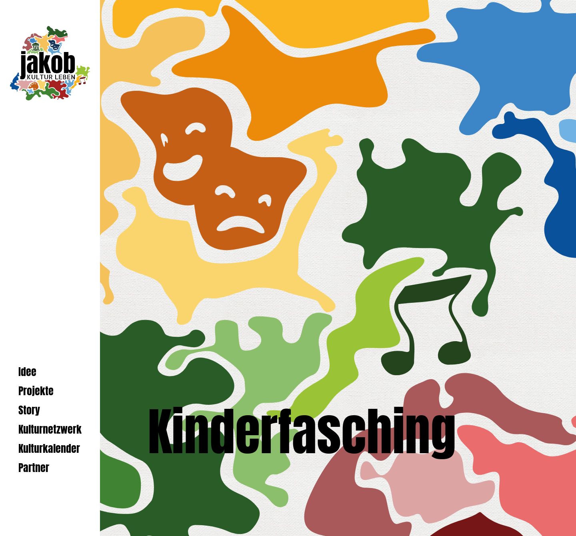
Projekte (36, 391)
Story (29, 410)
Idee (27, 371)
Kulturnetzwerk (50, 429)
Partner (33, 467)
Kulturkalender (49, 448)
